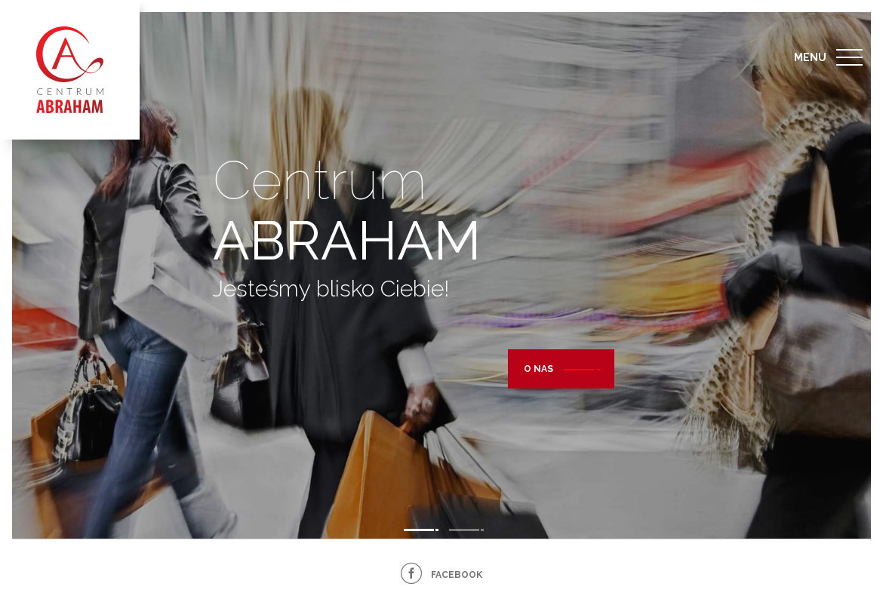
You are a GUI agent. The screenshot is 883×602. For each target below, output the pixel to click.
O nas (538, 372)
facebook (456, 575)
